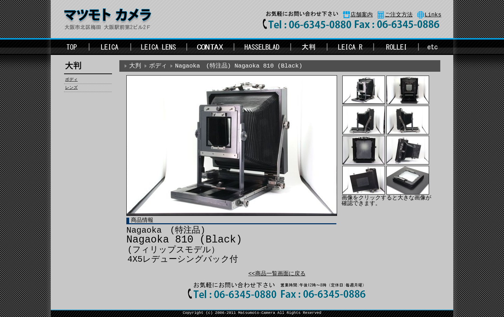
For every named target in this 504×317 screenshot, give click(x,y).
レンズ (71, 88)
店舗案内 (361, 15)
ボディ (71, 80)
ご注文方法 (399, 15)
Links (433, 15)
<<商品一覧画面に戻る (276, 274)
